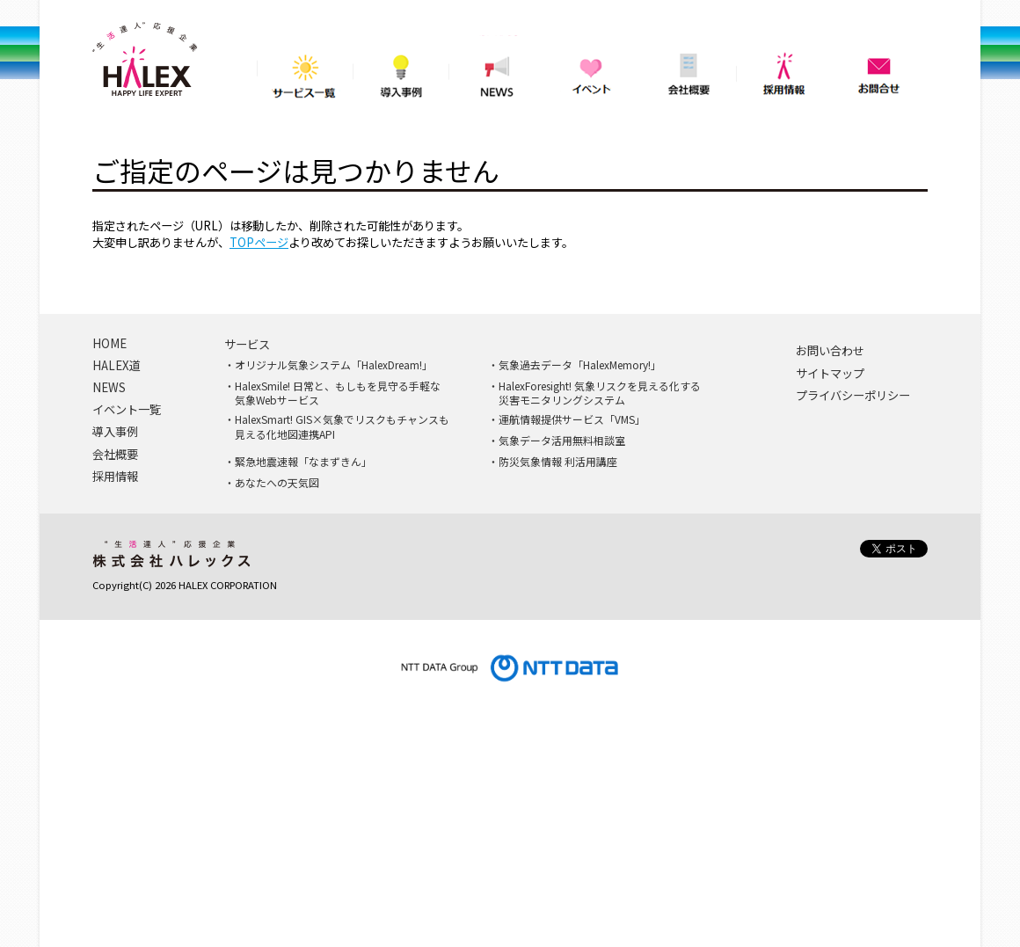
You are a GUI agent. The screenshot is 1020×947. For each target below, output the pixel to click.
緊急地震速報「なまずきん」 (303, 462)
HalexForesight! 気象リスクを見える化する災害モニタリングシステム (600, 393)
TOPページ (259, 242)
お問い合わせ (830, 351)
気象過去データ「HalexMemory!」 (580, 365)
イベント (592, 70)
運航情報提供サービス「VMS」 (572, 419)
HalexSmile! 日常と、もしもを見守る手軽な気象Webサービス (338, 393)
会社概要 (688, 70)
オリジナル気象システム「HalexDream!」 (334, 365)
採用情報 (784, 70)
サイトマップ (830, 374)
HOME (109, 344)
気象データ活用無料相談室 (562, 440)
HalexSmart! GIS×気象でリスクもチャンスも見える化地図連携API (342, 426)
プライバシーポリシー (853, 396)
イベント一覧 (126, 410)
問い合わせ (880, 70)
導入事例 (400, 70)
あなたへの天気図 (277, 483)
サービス (247, 345)
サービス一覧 (305, 70)
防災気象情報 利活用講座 (558, 462)
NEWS (496, 70)
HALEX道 (116, 366)
